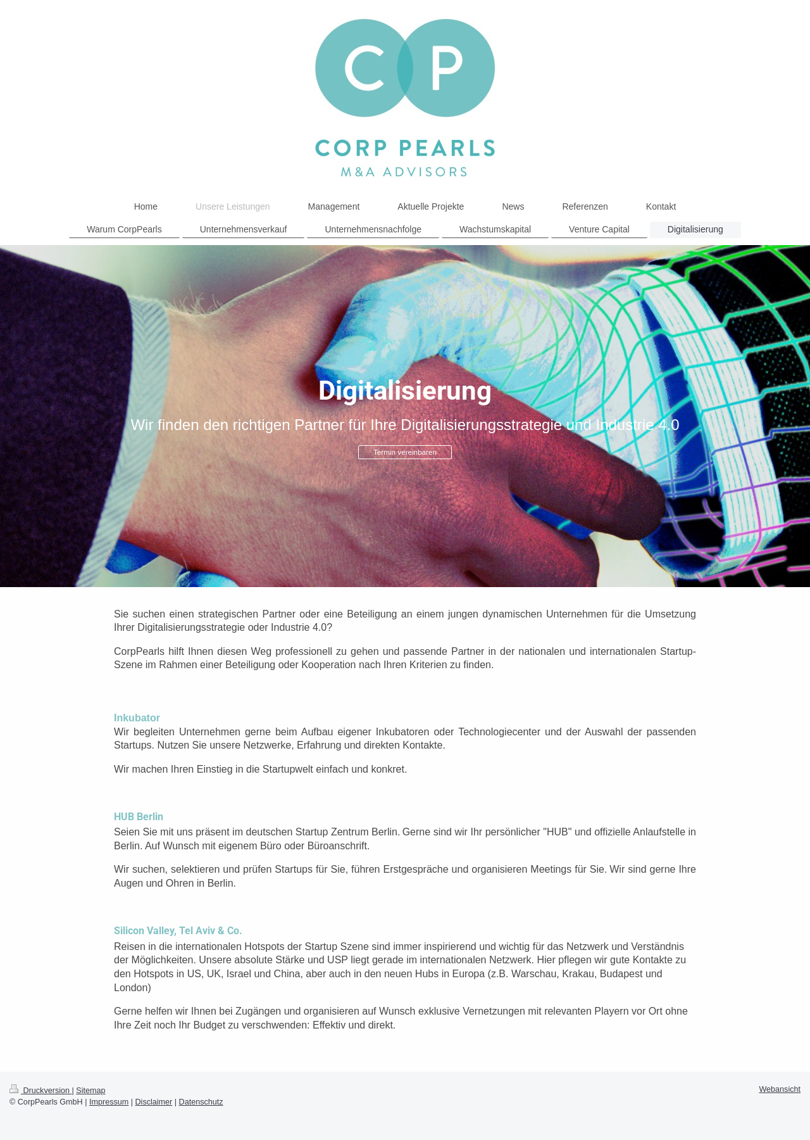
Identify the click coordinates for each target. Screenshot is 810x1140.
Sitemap (90, 1090)
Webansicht (780, 1089)
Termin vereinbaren (405, 452)
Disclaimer (154, 1102)
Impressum (108, 1102)
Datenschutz (201, 1102)
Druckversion (40, 1090)
